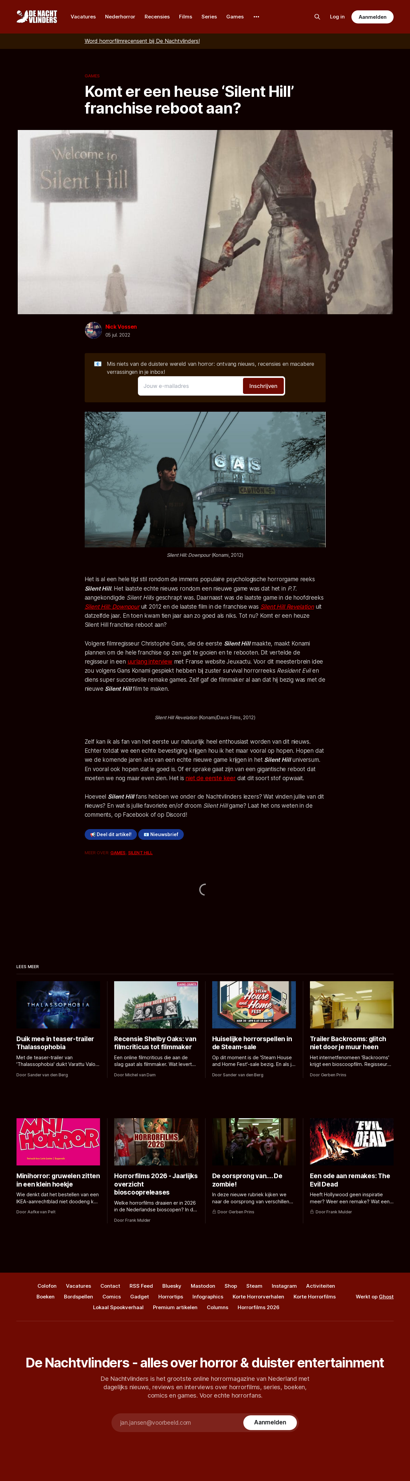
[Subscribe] (270, 1422)
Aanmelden (372, 17)
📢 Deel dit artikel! (111, 834)
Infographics (207, 1296)
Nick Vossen (121, 326)
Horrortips (170, 1296)
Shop (231, 1286)
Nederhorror (120, 16)
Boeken (45, 1296)
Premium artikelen (175, 1307)
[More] (256, 16)
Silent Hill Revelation (287, 606)
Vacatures (83, 16)
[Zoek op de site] (317, 16)
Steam (254, 1286)
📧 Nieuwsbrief (161, 834)
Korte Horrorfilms (315, 1296)
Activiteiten (320, 1286)
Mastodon (203, 1286)
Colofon (47, 1286)
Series (209, 16)
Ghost (386, 1296)
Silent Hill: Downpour (112, 606)
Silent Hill (140, 852)
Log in (337, 16)
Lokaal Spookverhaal (118, 1307)
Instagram (284, 1286)
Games (235, 16)
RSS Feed (141, 1286)
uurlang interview (150, 661)
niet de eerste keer (210, 778)
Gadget (139, 1296)
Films (185, 16)
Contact (110, 1286)
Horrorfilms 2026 (258, 1307)
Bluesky (171, 1286)
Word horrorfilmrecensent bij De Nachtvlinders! (142, 41)
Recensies (157, 16)
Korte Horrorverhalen (258, 1296)
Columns (217, 1307)
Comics (111, 1296)
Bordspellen (78, 1296)
